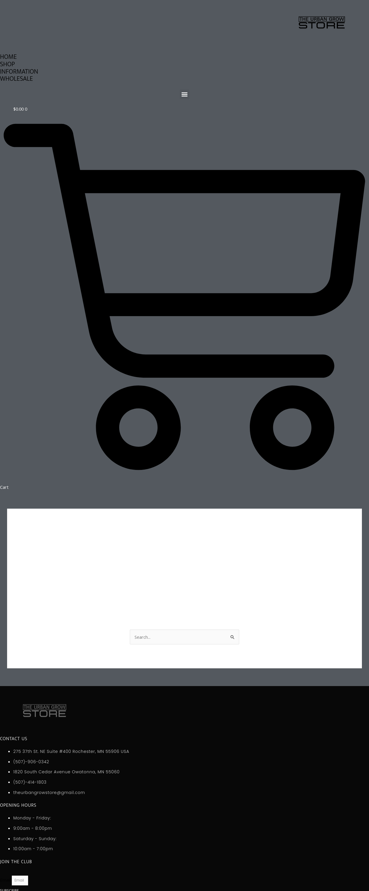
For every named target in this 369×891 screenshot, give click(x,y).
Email (6, 880)
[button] (185, 94)
